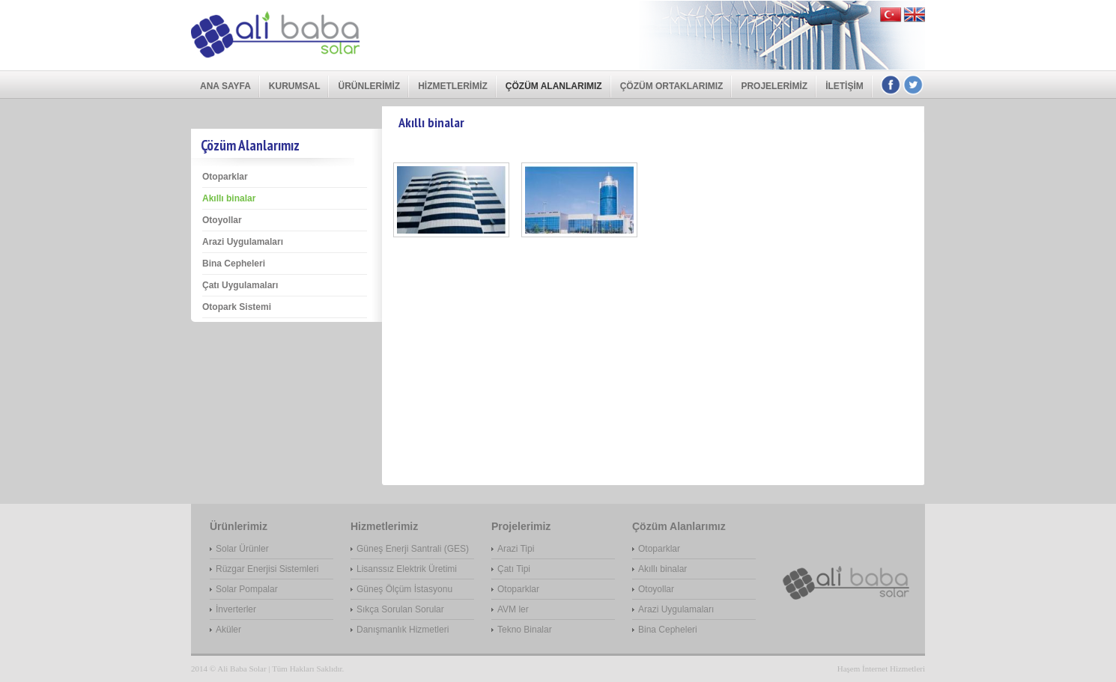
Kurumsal (295, 86)
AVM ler (513, 609)
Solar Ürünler (242, 549)
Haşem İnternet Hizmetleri (881, 668)
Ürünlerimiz (369, 86)
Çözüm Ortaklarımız (672, 86)
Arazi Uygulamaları (242, 242)
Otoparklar (225, 176)
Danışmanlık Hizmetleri (403, 629)
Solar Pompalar (247, 589)
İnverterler (236, 609)
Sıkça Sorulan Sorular (400, 609)
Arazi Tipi (515, 549)
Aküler (228, 629)
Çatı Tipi (513, 569)
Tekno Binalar (524, 629)
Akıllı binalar (228, 198)
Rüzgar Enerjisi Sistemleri (267, 569)
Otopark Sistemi (236, 307)
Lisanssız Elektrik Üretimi (407, 569)
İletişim (844, 86)
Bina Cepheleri (233, 263)
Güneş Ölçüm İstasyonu (404, 589)
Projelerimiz (774, 86)
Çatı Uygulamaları (240, 285)
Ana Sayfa (225, 86)
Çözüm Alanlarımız (554, 86)
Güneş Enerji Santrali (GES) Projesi (413, 550)
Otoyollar (222, 220)
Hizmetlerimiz (453, 86)
